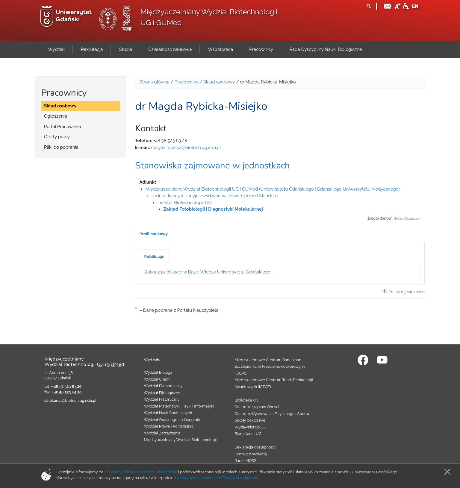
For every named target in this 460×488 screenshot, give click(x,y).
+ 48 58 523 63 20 (66, 386)
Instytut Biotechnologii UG (185, 202)
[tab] (153, 234)
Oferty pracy (57, 136)
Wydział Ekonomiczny (163, 386)
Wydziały (152, 360)
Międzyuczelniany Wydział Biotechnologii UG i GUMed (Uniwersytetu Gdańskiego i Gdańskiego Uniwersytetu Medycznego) (273, 189)
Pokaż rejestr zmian (403, 291)
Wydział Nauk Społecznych (168, 413)
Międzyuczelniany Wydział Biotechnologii (180, 439)
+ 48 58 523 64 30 (66, 392)
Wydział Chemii (157, 379)
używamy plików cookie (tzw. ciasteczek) (140, 472)
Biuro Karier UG (247, 433)
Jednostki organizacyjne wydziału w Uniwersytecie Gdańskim (215, 195)
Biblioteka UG (246, 400)
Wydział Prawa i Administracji (170, 426)
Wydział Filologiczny (162, 392)
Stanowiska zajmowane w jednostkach (212, 165)
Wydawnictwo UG (250, 427)
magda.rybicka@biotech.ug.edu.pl (186, 147)
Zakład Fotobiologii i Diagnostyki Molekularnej (213, 209)
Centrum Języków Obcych (257, 407)
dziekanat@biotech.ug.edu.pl (70, 400)
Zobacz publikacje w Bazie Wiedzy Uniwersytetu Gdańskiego (208, 272)
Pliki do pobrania (61, 147)
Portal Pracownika (62, 126)
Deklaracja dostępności (255, 447)
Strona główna (155, 82)
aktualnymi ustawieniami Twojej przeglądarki (217, 477)
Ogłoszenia (55, 116)
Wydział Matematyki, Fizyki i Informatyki (179, 406)
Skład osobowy (60, 106)
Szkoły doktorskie (249, 420)
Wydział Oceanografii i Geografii (172, 419)
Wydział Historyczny (162, 399)
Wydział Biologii (158, 372)
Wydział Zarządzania (162, 433)
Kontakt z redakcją (250, 454)
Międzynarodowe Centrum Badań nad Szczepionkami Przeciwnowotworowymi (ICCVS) (269, 366)
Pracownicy (186, 82)
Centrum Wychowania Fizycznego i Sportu (271, 413)
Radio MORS (245, 460)
